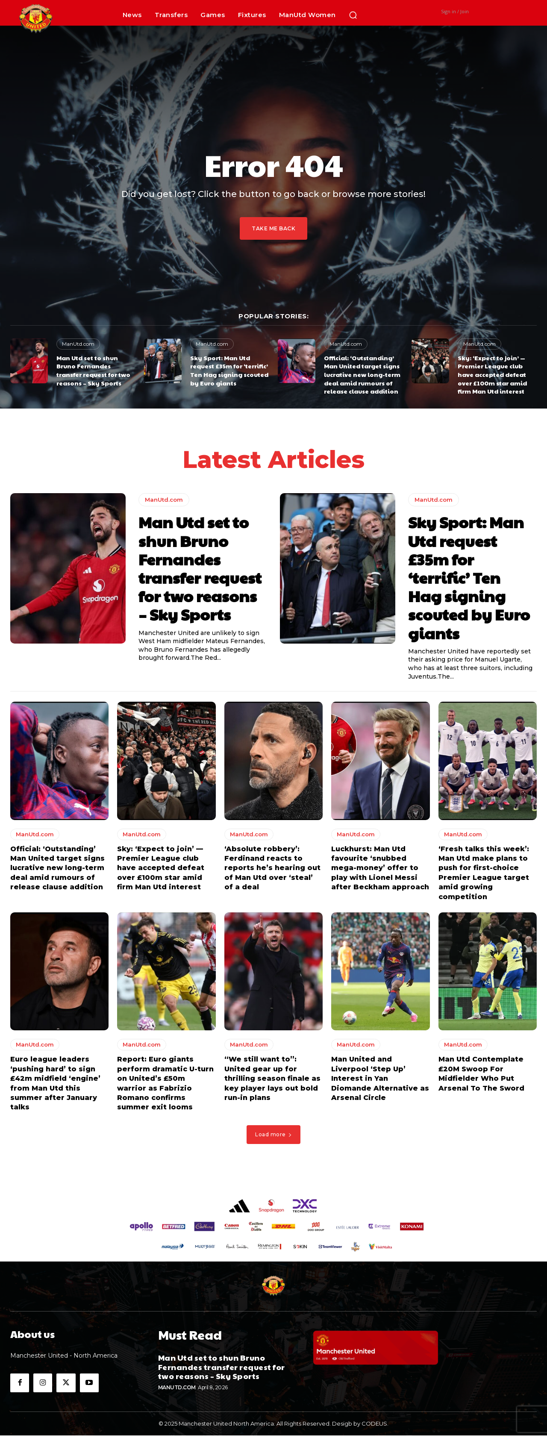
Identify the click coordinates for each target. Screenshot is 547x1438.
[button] (353, 15)
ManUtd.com (78, 344)
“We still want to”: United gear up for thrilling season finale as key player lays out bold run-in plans (272, 1081)
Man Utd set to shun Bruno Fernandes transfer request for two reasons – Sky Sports (93, 370)
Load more (273, 1136)
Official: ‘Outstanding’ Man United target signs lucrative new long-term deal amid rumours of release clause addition (362, 374)
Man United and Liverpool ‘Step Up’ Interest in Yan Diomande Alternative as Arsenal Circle (380, 1081)
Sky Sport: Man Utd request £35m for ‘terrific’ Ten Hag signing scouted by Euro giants (229, 370)
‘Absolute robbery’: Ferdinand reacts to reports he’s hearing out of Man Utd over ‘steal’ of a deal (272, 870)
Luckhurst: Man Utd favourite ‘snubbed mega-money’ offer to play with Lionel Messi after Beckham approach (380, 870)
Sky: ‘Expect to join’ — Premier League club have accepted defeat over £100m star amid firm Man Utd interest (492, 374)
